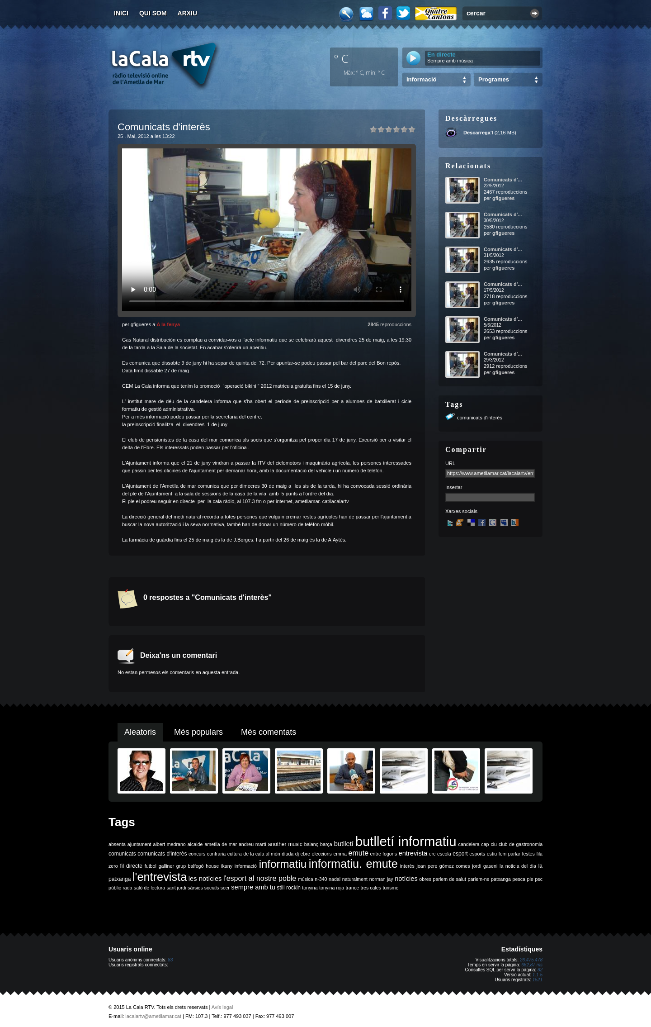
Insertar (453, 487)
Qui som (153, 13)
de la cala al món (261, 853)
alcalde (195, 844)
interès (407, 866)
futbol (150, 866)
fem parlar (509, 853)
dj (297, 853)
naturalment (355, 879)
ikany (226, 866)
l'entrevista (159, 876)
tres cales (370, 887)
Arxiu (188, 13)
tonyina (309, 887)
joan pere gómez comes (443, 866)
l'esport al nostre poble (259, 878)
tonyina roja (331, 887)
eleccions (321, 853)
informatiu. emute (353, 863)
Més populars (198, 732)
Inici (121, 13)
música (305, 879)
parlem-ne (479, 879)
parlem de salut (449, 879)
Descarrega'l (478, 132)
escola (444, 853)
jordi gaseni (484, 866)
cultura (234, 853)
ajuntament (139, 844)
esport (460, 854)
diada (287, 853)
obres (425, 879)
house (212, 866)
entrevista (413, 853)
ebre (305, 853)
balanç (311, 844)
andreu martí (252, 844)
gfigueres (503, 198)
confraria (216, 853)
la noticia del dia (518, 866)
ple (530, 879)
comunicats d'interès (479, 417)
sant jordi (176, 887)
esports (477, 853)
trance (352, 887)
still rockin (289, 887)
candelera (469, 844)
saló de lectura (149, 887)
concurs (197, 853)
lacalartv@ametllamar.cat (153, 1016)
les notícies (205, 878)
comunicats (122, 854)
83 (170, 959)
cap (485, 844)
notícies (406, 878)
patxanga (501, 879)
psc (538, 879)
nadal (334, 879)
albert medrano (169, 844)
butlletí (344, 843)
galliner (166, 866)
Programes (493, 79)
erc (432, 853)
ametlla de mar (220, 844)
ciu (494, 844)
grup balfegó (190, 866)
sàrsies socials (203, 887)
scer (225, 887)
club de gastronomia (520, 844)
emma (340, 853)
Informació (421, 79)
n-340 (321, 879)
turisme (390, 887)
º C (341, 58)
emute (358, 853)
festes (528, 853)
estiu (492, 853)
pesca (519, 879)
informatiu (283, 864)
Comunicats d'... (503, 179)
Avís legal (222, 1007)
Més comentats (268, 732)
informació (246, 866)
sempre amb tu (253, 887)
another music (285, 844)
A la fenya (168, 324)
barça (326, 844)
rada (127, 887)
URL (450, 463)
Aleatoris (140, 732)
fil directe (131, 866)
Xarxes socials (461, 511)
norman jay (381, 879)
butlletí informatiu (406, 841)
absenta (117, 844)
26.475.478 (531, 959)
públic (114, 887)
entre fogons (383, 853)
